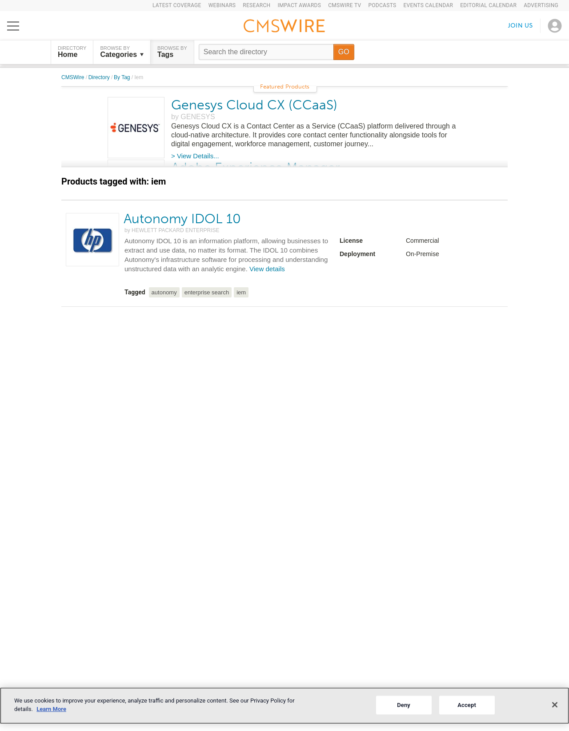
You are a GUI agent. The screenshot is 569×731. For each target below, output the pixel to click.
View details (267, 269)
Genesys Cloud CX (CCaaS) (254, 105)
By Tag (123, 77)
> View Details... (195, 156)
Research (256, 5)
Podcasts (382, 5)
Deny (403, 705)
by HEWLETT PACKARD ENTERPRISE (172, 230)
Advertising (541, 5)
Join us (520, 25)
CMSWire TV (344, 5)
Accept (466, 705)
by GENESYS (193, 116)
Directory (99, 77)
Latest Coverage (176, 5)
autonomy (164, 292)
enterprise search (206, 292)
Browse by (122, 52)
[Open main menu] (13, 25)
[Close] (555, 705)
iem (241, 292)
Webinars (222, 5)
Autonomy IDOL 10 (182, 219)
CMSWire (73, 77)
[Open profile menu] (555, 26)
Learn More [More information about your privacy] (51, 709)
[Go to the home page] (284, 27)
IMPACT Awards (299, 5)
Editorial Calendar (488, 5)
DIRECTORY (72, 52)
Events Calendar (428, 5)
